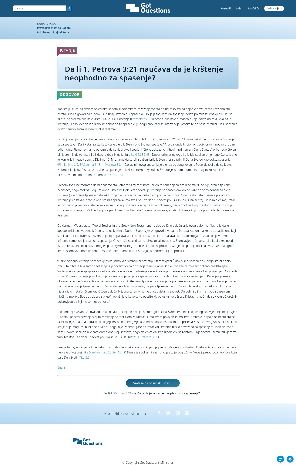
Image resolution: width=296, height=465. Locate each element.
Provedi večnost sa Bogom (54, 28)
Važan (239, 8)
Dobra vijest (274, 8)
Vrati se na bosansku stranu (152, 383)
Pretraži (226, 8)
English (62, 367)
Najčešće (254, 8)
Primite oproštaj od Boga (53, 32)
